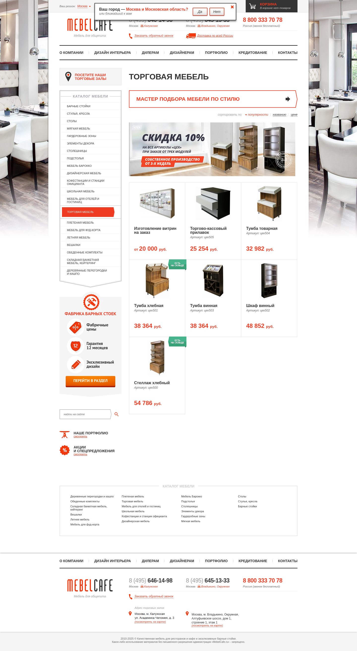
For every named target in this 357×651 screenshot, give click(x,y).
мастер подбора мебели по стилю (188, 99)
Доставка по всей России (215, 35)
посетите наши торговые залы (85, 77)
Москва (82, 6)
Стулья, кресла (78, 113)
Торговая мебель (80, 211)
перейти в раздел (90, 380)
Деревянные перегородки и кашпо (87, 272)
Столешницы (77, 150)
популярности (258, 114)
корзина (268, 4)
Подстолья (75, 158)
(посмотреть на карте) (150, 621)
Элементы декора (80, 143)
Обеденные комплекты (84, 252)
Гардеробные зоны (81, 136)
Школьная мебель (80, 191)
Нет (216, 12)
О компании (71, 53)
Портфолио (216, 53)
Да (200, 12)
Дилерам (150, 53)
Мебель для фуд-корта (83, 230)
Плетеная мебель (80, 222)
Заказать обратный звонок (153, 36)
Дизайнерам (182, 53)
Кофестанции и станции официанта (85, 182)
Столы (72, 121)
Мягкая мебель (78, 128)
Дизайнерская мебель (84, 173)
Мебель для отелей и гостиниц (83, 200)
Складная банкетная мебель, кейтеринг (83, 261)
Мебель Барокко (79, 165)
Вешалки (73, 244)
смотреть (80, 436)
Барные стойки (78, 106)
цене (294, 114)
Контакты (288, 53)
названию (279, 114)
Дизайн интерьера (112, 53)
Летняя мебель (78, 237)
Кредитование (252, 53)
